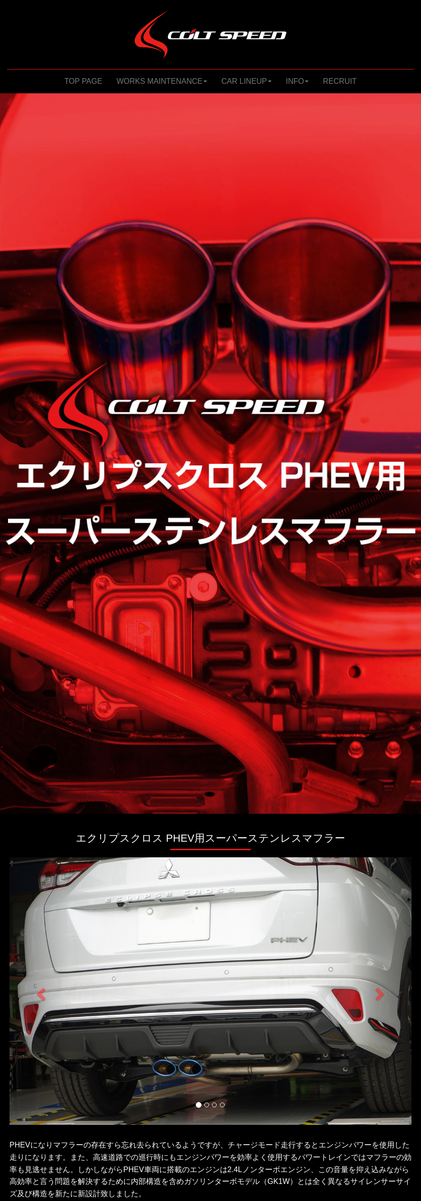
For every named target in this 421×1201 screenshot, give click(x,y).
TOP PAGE (87, 80)
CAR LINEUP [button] (246, 81)
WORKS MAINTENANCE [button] (162, 81)
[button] (39, 991)
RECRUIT (340, 81)
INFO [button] (297, 81)
